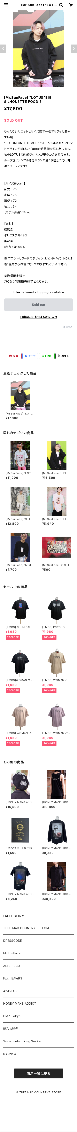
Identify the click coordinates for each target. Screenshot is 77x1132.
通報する (68, 327)
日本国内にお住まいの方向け (38, 317)
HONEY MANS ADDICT (20, 1003)
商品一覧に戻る (39, 1074)
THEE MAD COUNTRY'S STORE (26, 928)
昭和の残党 (10, 1028)
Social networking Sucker (22, 1041)
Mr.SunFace (12, 953)
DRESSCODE (12, 940)
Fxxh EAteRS (12, 978)
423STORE (11, 991)
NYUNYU (9, 1054)
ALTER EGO (11, 966)
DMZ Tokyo (12, 1016)
